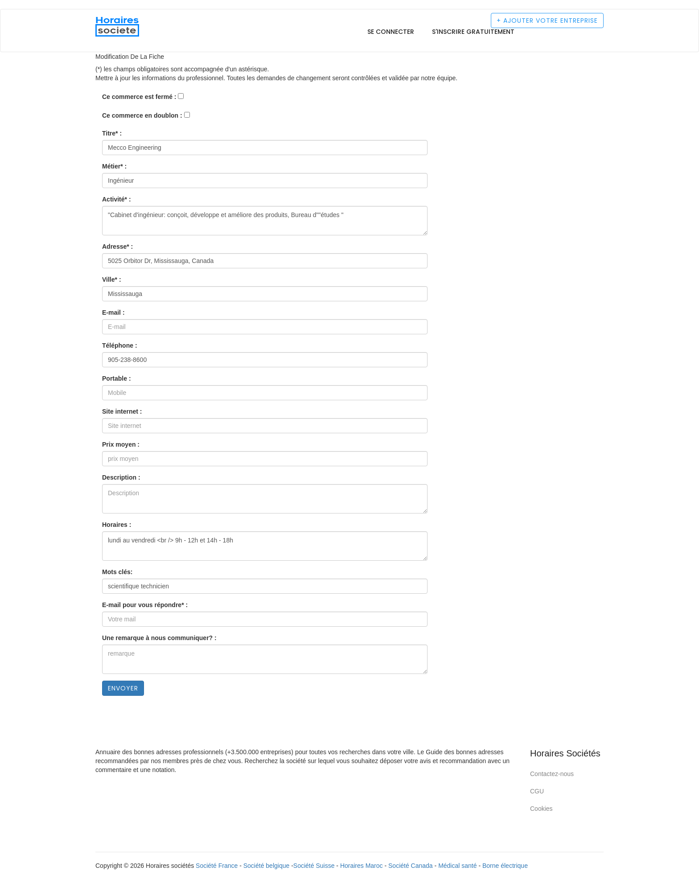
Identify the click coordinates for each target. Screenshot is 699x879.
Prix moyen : (121, 444)
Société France (217, 865)
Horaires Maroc (361, 865)
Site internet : (122, 411)
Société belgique (266, 865)
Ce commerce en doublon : (142, 115)
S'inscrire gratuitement (473, 31)
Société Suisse (314, 865)
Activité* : (116, 199)
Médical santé (457, 865)
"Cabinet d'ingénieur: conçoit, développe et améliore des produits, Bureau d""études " (265, 220)
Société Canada (410, 865)
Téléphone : (119, 345)
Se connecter (390, 31)
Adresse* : (117, 246)
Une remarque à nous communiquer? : (159, 637)
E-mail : (113, 312)
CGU (537, 791)
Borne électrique (505, 865)
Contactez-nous (552, 773)
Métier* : (114, 166)
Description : (121, 477)
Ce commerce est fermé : (139, 96)
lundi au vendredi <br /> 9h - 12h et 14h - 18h (265, 546)
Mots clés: (117, 571)
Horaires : (116, 524)
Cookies (541, 808)
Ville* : (111, 279)
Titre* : (112, 133)
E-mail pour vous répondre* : (145, 604)
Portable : (116, 378)
